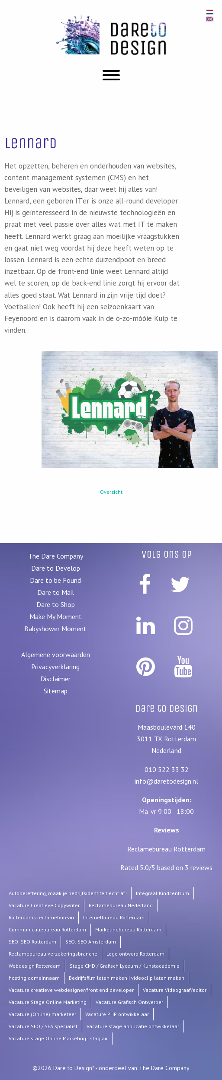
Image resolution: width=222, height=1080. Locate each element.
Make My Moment (55, 616)
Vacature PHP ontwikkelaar (117, 1014)
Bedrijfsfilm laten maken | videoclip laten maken (126, 978)
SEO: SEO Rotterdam (32, 941)
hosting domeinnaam (34, 978)
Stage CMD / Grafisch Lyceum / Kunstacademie (125, 965)
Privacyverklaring (55, 666)
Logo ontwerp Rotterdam (135, 953)
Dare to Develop (55, 568)
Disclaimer (55, 678)
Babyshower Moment (55, 628)
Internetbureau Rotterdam (114, 917)
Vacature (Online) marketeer (42, 1014)
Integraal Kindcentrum (162, 893)
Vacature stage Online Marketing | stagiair (58, 1038)
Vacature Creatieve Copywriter (44, 905)
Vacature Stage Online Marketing (48, 1002)
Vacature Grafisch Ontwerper (129, 1002)
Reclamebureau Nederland (121, 905)
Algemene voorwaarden (55, 654)
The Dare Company (55, 556)
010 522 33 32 (167, 769)
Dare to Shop (55, 604)
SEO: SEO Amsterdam (90, 941)
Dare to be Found (55, 580)
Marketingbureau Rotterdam (128, 929)
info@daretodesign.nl (166, 781)
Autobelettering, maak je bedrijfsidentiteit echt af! (68, 893)
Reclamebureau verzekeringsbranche (53, 953)
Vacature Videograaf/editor (174, 990)
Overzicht (111, 492)
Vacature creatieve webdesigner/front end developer (71, 990)
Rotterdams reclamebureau (41, 917)
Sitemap (56, 690)
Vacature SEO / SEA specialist (43, 1026)
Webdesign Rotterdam (35, 965)
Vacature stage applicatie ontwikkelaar (133, 1026)
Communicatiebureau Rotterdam (47, 929)
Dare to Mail (55, 592)
